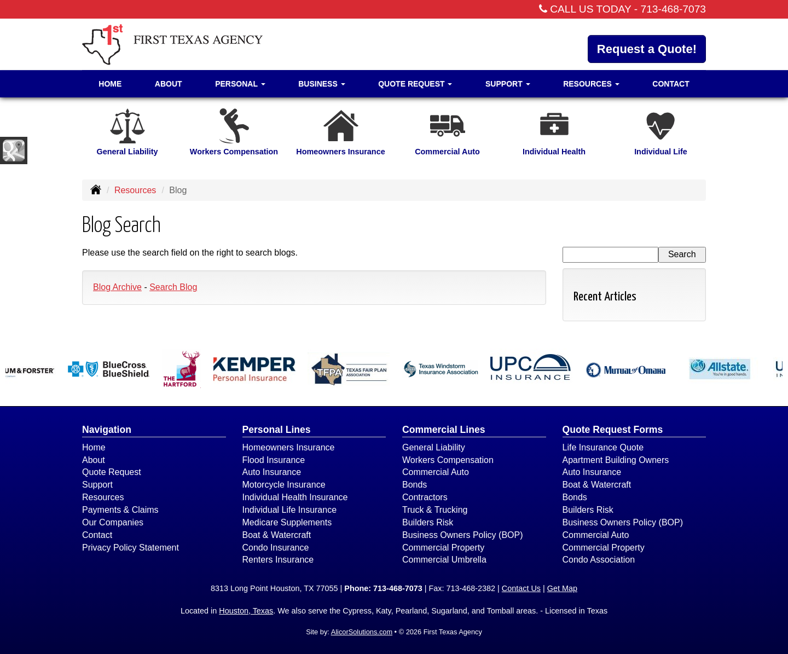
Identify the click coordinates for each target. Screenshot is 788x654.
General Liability (433, 447)
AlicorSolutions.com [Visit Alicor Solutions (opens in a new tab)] (361, 632)
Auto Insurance (272, 472)
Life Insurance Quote (603, 447)
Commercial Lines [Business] (443, 429)
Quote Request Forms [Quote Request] (613, 429)
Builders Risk (427, 522)
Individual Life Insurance (289, 509)
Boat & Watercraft (276, 535)
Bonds (414, 484)
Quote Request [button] (415, 83)
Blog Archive (117, 287)
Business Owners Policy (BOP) (462, 535)
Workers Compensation (448, 460)
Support (97, 484)
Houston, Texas (246, 610)
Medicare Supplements (287, 522)
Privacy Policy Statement (130, 547)
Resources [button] (591, 83)
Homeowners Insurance (288, 447)
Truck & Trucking (434, 509)
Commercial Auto (435, 472)
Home (110, 83)
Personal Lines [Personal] (276, 429)
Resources (135, 190)
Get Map (562, 588)
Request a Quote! (647, 49)
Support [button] (507, 83)
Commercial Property (443, 547)
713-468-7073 (673, 9)
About (168, 83)
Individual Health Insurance (295, 497)
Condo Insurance (275, 547)
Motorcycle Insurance (284, 484)
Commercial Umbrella (444, 559)
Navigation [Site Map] (106, 429)
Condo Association (599, 559)
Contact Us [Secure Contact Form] (521, 588)
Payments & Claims (120, 509)
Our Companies (112, 522)
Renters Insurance (278, 559)
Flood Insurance (273, 460)
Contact (670, 83)
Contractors (425, 497)
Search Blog (173, 287)
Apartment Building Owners (616, 460)
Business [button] (321, 83)
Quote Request (111, 472)
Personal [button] (240, 83)
